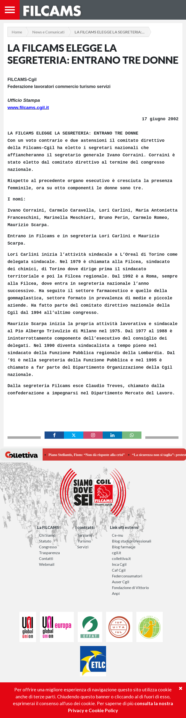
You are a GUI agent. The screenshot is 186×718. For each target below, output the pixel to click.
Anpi (116, 593)
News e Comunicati (48, 32)
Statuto (45, 541)
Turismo (84, 541)
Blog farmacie (123, 546)
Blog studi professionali (131, 541)
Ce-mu (117, 535)
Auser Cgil (120, 581)
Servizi (82, 546)
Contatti (46, 558)
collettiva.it (121, 558)
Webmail (46, 564)
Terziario (84, 535)
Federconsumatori (127, 576)
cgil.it (116, 552)
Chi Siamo (47, 535)
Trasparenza (49, 552)
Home (17, 32)
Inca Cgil (119, 564)
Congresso (48, 546)
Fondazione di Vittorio (130, 587)
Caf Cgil (118, 570)
